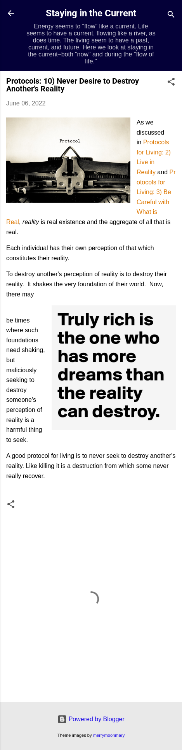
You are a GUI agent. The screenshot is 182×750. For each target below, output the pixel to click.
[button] (171, 83)
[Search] (171, 16)
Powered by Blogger (91, 719)
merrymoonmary (109, 735)
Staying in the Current (91, 13)
